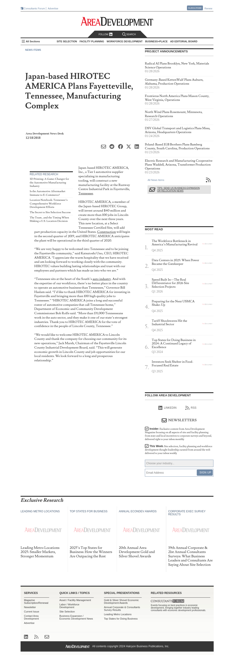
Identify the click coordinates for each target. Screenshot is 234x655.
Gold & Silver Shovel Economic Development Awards (121, 601)
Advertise (53, 8)
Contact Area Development (31, 617)
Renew (208, 8)
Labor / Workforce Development (69, 606)
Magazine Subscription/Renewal (36, 601)
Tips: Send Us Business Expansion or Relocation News (178, 189)
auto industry (102, 279)
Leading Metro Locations (117, 614)
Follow (105, 34)
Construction (106, 232)
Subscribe (195, 8)
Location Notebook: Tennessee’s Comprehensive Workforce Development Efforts (48, 203)
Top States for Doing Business (121, 618)
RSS (191, 408)
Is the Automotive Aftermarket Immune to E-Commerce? (47, 193)
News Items (33, 49)
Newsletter (30, 607)
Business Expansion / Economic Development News (76, 617)
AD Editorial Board (183, 41)
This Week (178, 450)
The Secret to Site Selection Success (50, 212)
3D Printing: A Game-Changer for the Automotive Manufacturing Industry (49, 182)
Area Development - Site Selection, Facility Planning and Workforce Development (117, 21)
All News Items (156, 180)
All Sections (33, 41)
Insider (178, 434)
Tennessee (85, 193)
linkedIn (167, 408)
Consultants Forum (34, 8)
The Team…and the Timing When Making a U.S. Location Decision (49, 219)
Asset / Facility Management (75, 600)
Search (129, 34)
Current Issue (31, 611)
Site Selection (67, 611)
